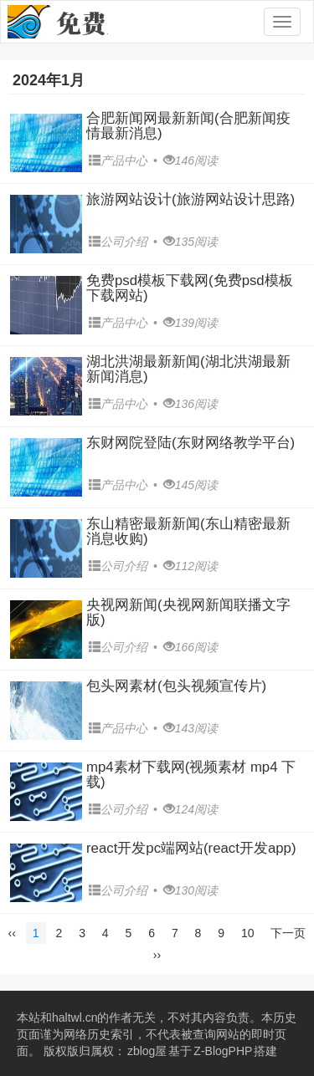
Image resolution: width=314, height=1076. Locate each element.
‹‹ (12, 933)
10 (248, 933)
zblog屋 (147, 1051)
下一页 (288, 933)
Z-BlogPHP (222, 1051)
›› (157, 954)
